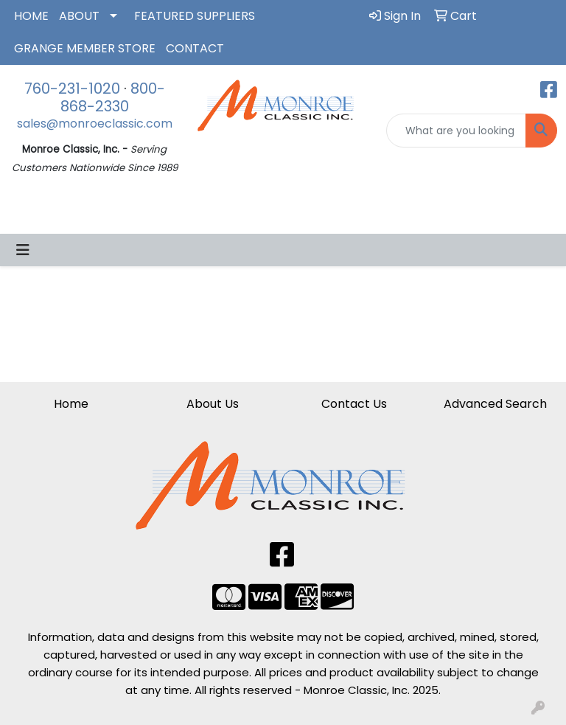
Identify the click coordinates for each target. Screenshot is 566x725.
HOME (31, 15)
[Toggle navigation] (22, 250)
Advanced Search (495, 403)
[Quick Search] (456, 131)
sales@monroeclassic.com (94, 123)
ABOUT (79, 15)
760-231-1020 (72, 88)
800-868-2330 (112, 97)
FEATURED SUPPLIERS (194, 15)
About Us (212, 403)
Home (71, 403)
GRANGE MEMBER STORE (85, 48)
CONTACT (195, 48)
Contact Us (354, 403)
